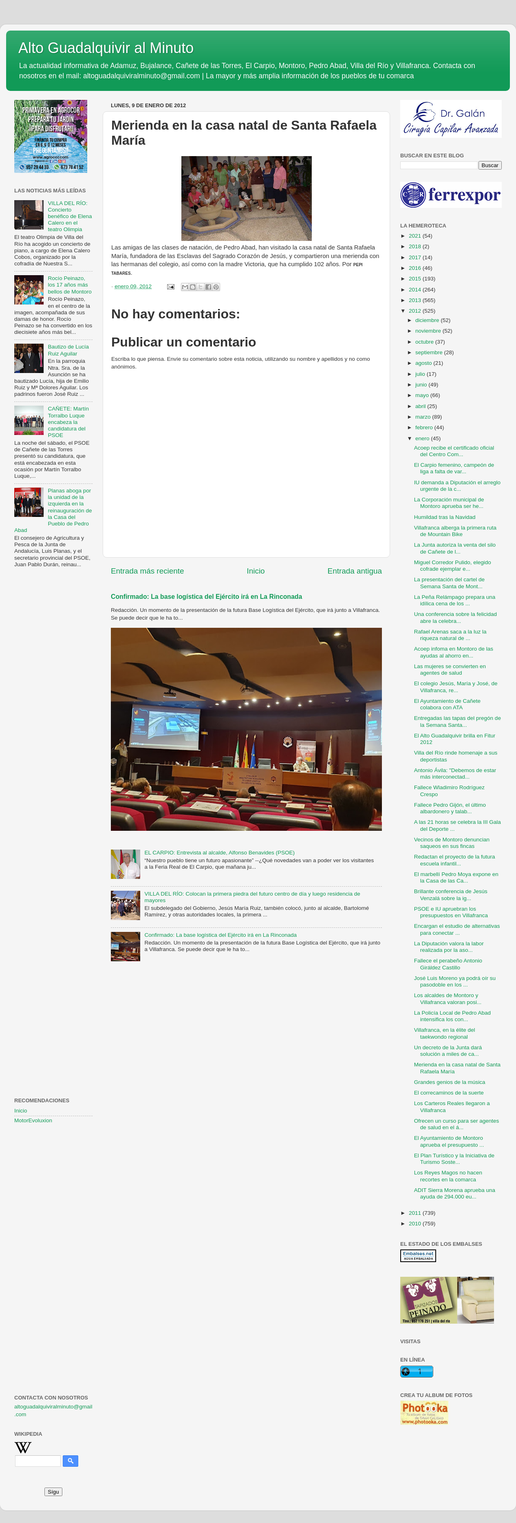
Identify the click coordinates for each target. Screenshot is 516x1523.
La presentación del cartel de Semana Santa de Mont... (449, 582)
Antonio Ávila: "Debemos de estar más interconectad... (455, 773)
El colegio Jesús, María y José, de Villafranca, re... (456, 686)
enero (423, 438)
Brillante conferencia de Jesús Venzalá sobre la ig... (450, 894)
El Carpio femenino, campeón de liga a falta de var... (454, 468)
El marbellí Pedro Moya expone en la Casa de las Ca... (456, 877)
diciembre (428, 320)
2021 (416, 236)
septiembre (429, 352)
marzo (423, 417)
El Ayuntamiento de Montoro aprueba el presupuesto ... (449, 1141)
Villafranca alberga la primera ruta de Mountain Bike (455, 531)
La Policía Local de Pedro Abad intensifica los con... (452, 1016)
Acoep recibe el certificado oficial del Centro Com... (454, 451)
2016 (416, 268)
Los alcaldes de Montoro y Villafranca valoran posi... (448, 998)
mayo (422, 395)
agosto (424, 363)
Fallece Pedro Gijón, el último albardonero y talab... (450, 808)
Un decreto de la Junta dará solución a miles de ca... (448, 1050)
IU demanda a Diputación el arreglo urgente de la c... (457, 485)
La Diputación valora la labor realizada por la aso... (449, 946)
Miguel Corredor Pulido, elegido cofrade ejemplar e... (452, 565)
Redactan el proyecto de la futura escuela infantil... (454, 860)
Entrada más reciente (147, 571)
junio (421, 385)
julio (421, 374)
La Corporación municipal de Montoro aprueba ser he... (449, 503)
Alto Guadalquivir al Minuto (106, 48)
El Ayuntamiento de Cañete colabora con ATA (447, 704)
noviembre (429, 331)
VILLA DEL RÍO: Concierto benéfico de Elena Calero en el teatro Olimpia (70, 216)
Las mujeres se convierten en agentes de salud (450, 669)
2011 (416, 1213)
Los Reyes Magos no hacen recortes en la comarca (448, 1176)
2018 (416, 246)
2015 (416, 279)
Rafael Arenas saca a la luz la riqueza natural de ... (450, 635)
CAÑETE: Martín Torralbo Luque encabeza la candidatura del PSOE (68, 422)
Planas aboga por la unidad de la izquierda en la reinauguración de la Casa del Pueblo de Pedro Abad (53, 510)
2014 (416, 290)
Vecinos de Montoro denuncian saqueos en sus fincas (452, 843)
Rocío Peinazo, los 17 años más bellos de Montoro (69, 284)
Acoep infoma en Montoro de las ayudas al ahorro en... (453, 652)
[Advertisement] (53, 706)
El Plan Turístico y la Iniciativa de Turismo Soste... (454, 1158)
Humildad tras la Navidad (445, 517)
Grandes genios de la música (449, 1082)
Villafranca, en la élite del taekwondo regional (444, 1033)
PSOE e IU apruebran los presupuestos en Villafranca (451, 912)
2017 (416, 257)
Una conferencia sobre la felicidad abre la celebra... (455, 617)
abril (421, 406)
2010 (416, 1224)
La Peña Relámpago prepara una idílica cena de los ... (455, 600)
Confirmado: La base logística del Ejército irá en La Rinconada (206, 596)
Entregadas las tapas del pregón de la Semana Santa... (457, 721)
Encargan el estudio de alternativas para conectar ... (457, 929)
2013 (416, 300)
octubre (425, 342)
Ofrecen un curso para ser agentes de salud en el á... (456, 1124)
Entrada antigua (355, 571)
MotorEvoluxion (33, 1120)
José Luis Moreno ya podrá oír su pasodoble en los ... (455, 981)
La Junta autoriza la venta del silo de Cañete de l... (455, 548)
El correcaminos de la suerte (449, 1093)
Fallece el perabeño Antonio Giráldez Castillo (448, 964)
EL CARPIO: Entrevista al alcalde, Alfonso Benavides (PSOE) (219, 853)
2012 (416, 311)
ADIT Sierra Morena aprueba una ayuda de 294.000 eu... (454, 1193)
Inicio (256, 571)
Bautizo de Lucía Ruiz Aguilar (68, 350)
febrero (424, 427)
